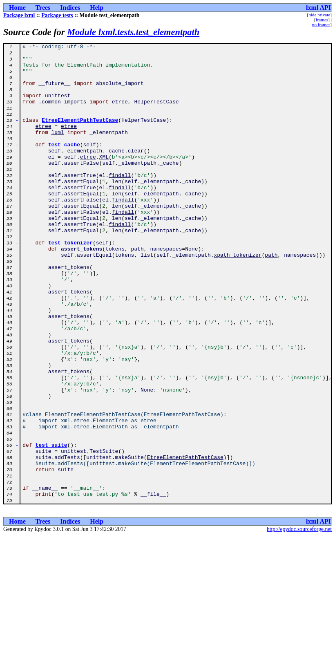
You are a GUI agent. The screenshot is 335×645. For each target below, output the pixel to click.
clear (136, 172)
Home (17, 7)
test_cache (64, 165)
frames (322, 19)
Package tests (57, 15)
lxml (57, 150)
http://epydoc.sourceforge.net (299, 621)
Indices (70, 7)
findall (120, 202)
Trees (43, 7)
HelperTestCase (156, 113)
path (271, 297)
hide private (319, 14)
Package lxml (19, 15)
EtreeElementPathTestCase (80, 135)
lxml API (318, 7)
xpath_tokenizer (237, 297)
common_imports (64, 113)
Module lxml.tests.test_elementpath (133, 32)
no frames (321, 24)
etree (120, 113)
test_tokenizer (70, 283)
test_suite (51, 525)
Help (96, 7)
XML (104, 180)
